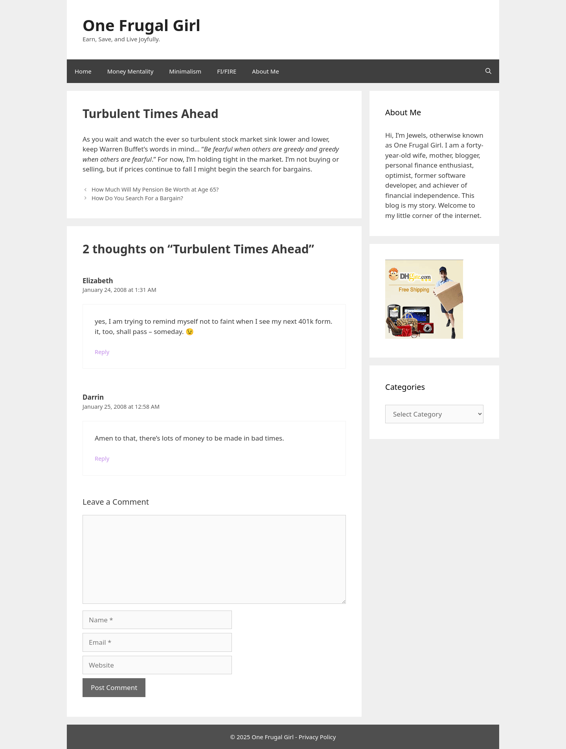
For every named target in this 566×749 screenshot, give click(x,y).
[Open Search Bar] (488, 71)
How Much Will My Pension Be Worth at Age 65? (155, 189)
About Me (265, 71)
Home (83, 71)
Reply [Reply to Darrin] (102, 458)
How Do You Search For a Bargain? (137, 198)
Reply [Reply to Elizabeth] (102, 352)
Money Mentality (130, 71)
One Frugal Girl (141, 25)
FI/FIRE (226, 71)
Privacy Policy (317, 737)
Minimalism (185, 71)
